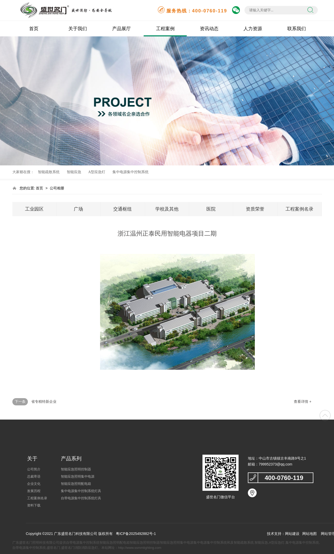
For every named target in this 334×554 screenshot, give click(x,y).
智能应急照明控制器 (76, 469)
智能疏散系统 (49, 172)
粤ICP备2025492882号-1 (136, 534)
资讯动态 (209, 28)
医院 (211, 209)
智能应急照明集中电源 (77, 476)
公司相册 (57, 188)
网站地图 (309, 534)
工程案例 (165, 28)
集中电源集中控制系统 (130, 172)
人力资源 (252, 28)
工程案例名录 (299, 209)
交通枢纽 (122, 209)
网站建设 (292, 534)
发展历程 (33, 491)
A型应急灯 (96, 172)
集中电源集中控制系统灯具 (81, 491)
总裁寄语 (33, 476)
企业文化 (33, 484)
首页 (33, 28)
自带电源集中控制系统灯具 (81, 498)
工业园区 (34, 209)
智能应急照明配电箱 (76, 484)
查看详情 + (302, 401)
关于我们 (77, 28)
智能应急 (74, 172)
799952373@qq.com (275, 464)
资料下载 (33, 505)
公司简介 (33, 469)
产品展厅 (121, 28)
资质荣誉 (255, 209)
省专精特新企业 (43, 401)
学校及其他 (166, 209)
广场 (78, 209)
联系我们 (296, 28)
